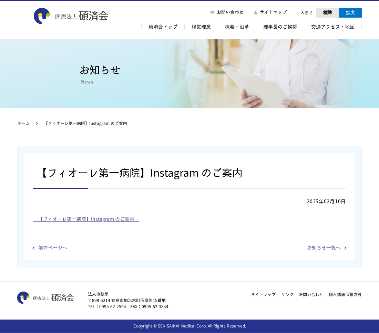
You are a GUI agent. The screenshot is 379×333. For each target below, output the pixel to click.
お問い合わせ (230, 12)
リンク (276, 295)
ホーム (23, 123)
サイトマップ (273, 12)
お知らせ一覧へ (321, 248)
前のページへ (54, 248)
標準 (327, 12)
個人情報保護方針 (344, 295)
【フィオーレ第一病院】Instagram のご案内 (93, 219)
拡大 (350, 12)
